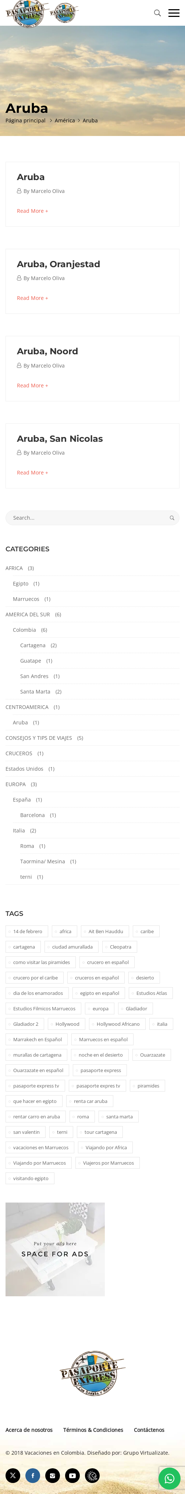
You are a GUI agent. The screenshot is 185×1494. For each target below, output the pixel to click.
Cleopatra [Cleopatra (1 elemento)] (120, 946)
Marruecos (26, 598)
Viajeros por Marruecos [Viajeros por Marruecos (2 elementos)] (108, 1163)
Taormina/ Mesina (42, 861)
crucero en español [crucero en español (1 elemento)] (108, 962)
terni (26, 876)
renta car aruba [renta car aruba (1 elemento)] (90, 1101)
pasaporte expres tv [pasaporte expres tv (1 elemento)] (98, 1085)
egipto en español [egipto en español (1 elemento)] (99, 993)
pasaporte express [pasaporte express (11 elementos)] (101, 1070)
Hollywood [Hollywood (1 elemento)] (67, 1024)
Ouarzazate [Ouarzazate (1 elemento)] (152, 1054)
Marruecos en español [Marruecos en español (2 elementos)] (103, 1039)
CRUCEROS (19, 753)
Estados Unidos (24, 768)
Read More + (32, 210)
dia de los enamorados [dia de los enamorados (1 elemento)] (38, 993)
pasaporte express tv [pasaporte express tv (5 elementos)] (36, 1085)
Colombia (24, 629)
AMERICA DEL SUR (28, 614)
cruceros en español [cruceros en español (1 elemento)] (97, 977)
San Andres (34, 676)
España (22, 799)
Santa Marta (35, 691)
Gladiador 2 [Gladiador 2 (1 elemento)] (25, 1024)
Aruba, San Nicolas (60, 438)
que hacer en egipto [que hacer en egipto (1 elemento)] (35, 1101)
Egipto (20, 583)
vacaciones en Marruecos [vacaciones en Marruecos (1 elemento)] (40, 1147)
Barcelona (32, 815)
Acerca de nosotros (29, 1429)
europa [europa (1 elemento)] (100, 1008)
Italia (19, 830)
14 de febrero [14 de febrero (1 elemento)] (27, 931)
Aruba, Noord (47, 351)
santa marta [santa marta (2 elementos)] (119, 1116)
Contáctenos (149, 1429)
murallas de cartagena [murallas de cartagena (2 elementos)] (37, 1054)
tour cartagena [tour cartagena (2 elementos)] (101, 1132)
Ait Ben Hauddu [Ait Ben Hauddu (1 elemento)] (106, 931)
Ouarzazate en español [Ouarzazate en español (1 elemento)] (38, 1070)
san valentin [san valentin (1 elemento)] (26, 1132)
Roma (27, 845)
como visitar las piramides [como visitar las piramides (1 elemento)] (41, 962)
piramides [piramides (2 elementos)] (148, 1085)
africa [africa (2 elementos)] (65, 931)
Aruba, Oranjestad (58, 264)
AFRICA (14, 568)
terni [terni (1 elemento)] (62, 1132)
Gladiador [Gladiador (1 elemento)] (136, 1008)
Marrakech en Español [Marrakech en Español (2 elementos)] (37, 1039)
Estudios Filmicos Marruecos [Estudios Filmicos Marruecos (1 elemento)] (44, 1008)
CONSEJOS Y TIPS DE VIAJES (39, 737)
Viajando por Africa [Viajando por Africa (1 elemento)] (106, 1147)
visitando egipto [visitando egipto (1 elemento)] (31, 1178)
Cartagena (33, 645)
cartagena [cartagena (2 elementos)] (24, 946)
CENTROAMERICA (27, 706)
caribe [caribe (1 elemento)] (147, 931)
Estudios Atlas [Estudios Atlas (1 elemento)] (151, 993)
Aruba (31, 177)
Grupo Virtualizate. (146, 1452)
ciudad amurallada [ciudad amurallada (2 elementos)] (72, 946)
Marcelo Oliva (48, 190)
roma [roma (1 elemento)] (83, 1116)
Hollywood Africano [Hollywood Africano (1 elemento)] (118, 1024)
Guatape (30, 660)
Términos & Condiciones (93, 1429)
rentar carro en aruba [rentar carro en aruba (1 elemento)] (36, 1116)
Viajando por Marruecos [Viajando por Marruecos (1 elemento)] (39, 1163)
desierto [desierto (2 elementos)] (145, 977)
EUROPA (16, 784)
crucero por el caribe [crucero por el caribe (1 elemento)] (35, 977)
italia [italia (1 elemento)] (162, 1024)
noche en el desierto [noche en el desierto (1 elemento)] (101, 1054)
